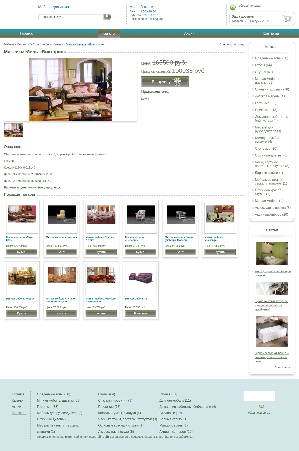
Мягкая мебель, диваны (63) (267, 80)
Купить (21, 252)
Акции (189, 33)
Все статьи (283, 367)
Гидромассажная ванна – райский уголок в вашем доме (272, 357)
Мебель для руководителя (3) (268, 129)
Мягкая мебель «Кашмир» (214, 239)
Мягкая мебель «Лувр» (20, 298)
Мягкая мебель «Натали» (61, 237)
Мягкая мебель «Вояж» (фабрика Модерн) (179, 239)
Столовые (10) (266, 148)
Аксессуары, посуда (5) (273, 207)
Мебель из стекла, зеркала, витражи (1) (271, 181)
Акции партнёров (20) (271, 214)
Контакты (271, 33)
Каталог (109, 33)
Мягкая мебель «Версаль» (134, 239)
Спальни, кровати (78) (272, 89)
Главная (27, 33)
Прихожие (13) (266, 110)
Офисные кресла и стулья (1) (269, 192)
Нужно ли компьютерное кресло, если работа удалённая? (271, 305)
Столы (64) (263, 65)
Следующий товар (232, 44)
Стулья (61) (264, 72)
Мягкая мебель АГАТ (138, 298)
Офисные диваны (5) (271, 155)
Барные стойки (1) (269, 173)
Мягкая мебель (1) (269, 201)
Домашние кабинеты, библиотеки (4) (271, 118)
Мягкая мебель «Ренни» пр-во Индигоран (60, 300)
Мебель (9, 44)
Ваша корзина (243, 16)
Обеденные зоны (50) (271, 58)
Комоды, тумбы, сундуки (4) (267, 139)
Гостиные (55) (265, 103)
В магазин (140, 313)
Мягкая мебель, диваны (47, 44)
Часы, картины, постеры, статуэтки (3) (272, 164)
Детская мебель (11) (270, 96)
